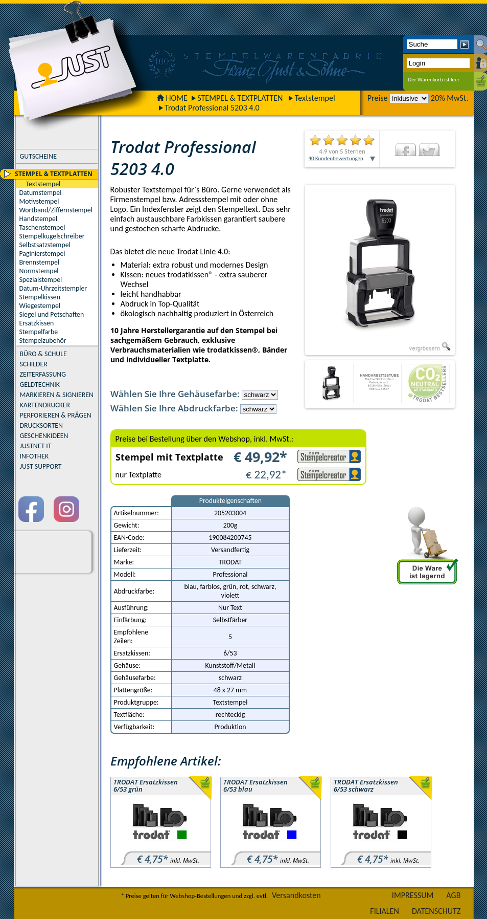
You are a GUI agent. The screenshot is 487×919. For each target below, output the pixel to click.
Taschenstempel (42, 227)
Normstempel (39, 271)
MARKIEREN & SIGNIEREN (57, 394)
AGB (453, 895)
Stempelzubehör (42, 340)
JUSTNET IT (36, 446)
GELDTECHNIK (40, 384)
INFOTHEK (34, 456)
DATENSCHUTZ (436, 911)
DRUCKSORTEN (41, 425)
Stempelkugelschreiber (52, 236)
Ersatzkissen (36, 323)
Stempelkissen (39, 297)
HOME (172, 98)
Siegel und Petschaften (51, 314)
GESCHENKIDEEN (44, 435)
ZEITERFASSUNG (43, 374)
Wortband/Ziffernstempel (55, 210)
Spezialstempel (40, 279)
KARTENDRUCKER (45, 405)
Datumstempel (40, 192)
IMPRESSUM (413, 895)
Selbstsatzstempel (45, 244)
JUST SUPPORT (41, 466)
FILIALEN (384, 911)
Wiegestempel (40, 305)
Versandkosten (296, 895)
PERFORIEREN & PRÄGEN (55, 415)
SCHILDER (34, 364)
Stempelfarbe (38, 331)
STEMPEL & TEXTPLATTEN (240, 98)
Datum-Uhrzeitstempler (53, 288)
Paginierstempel (42, 253)
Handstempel (38, 218)
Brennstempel (39, 262)
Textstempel (315, 98)
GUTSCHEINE (38, 156)
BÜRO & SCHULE (43, 353)
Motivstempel (39, 201)
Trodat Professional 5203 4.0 (212, 108)
